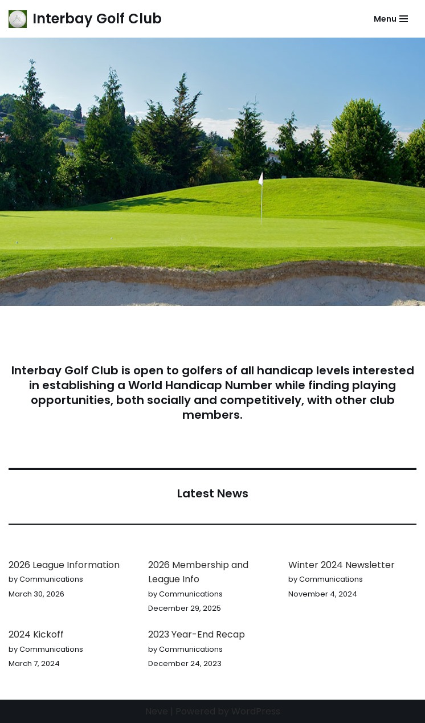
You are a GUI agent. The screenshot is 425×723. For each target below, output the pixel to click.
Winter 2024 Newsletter (341, 564)
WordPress (255, 711)
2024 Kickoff (36, 634)
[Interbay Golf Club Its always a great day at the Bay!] (85, 19)
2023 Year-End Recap (196, 634)
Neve (156, 711)
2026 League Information (64, 564)
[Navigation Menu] (390, 18)
